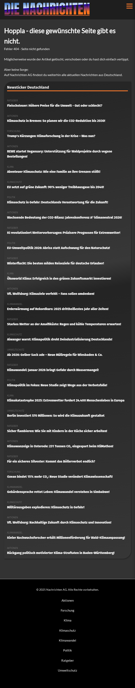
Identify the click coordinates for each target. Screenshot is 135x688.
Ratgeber (67, 660)
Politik (67, 650)
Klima (67, 620)
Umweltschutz (67, 670)
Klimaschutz (67, 630)
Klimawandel (67, 640)
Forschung (67, 610)
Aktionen (68, 600)
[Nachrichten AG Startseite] (49, 15)
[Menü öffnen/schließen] (129, 6)
